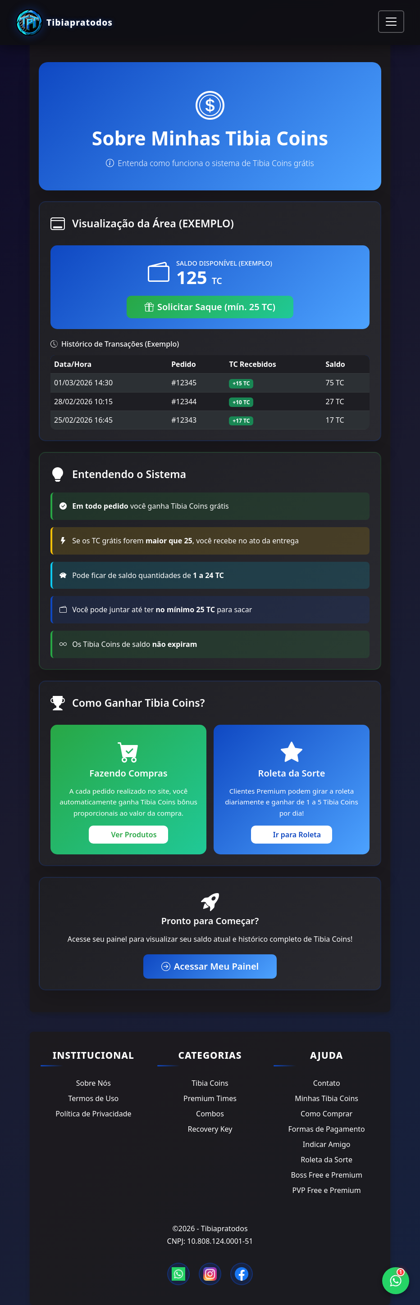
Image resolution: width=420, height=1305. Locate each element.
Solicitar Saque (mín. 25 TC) (210, 307)
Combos (210, 1114)
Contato (326, 1083)
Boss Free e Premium (326, 1175)
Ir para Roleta (291, 835)
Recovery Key (210, 1129)
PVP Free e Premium (326, 1190)
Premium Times (210, 1098)
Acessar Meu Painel (210, 966)
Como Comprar (326, 1114)
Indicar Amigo (327, 1144)
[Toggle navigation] (391, 21)
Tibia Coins (210, 1083)
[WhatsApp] (395, 1280)
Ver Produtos (128, 835)
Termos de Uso (93, 1098)
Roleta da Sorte (326, 1160)
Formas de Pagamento (326, 1129)
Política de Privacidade (93, 1114)
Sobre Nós (93, 1083)
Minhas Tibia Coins (326, 1098)
